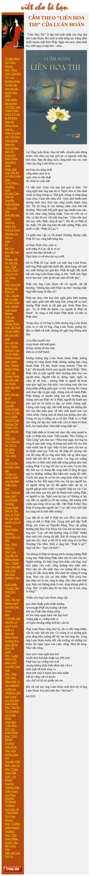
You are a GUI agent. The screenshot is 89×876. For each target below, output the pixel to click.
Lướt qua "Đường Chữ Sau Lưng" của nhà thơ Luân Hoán (12, 696)
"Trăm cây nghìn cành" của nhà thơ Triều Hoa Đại (12, 481)
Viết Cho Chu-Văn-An (12, 440)
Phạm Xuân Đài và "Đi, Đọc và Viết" (12, 511)
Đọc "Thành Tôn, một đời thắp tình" (12, 567)
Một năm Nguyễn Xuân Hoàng (12, 406)
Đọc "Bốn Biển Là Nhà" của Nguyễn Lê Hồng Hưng (12, 552)
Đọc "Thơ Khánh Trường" (11, 740)
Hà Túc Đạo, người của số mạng (13, 522)
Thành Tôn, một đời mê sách (11, 431)
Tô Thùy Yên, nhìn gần (10, 456)
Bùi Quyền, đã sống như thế (12, 467)
